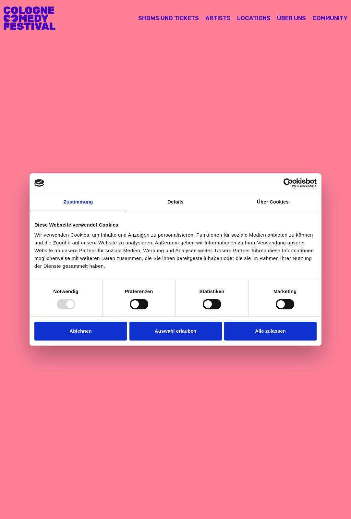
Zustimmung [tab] (78, 201)
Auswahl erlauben (175, 331)
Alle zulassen (270, 331)
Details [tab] (175, 201)
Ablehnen (80, 331)
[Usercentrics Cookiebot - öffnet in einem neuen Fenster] (288, 183)
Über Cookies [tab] (273, 201)
